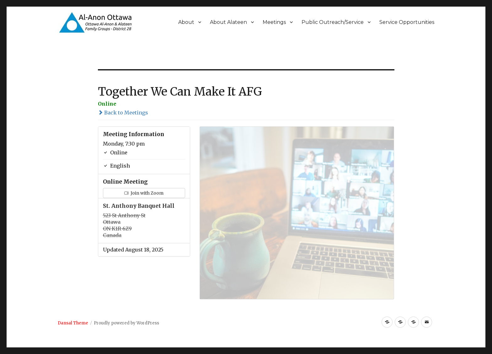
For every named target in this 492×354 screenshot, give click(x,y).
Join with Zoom (143, 193)
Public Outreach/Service (333, 22)
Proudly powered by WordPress (126, 323)
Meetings (274, 22)
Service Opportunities (406, 22)
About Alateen (228, 22)
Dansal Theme (73, 323)
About (186, 22)
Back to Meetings (123, 112)
